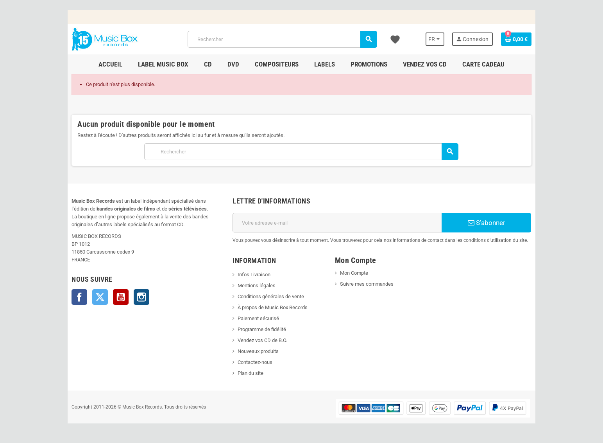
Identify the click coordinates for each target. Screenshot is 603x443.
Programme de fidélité (262, 329)
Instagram (141, 297)
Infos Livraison (254, 274)
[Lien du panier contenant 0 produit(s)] (517, 39)
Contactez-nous (255, 362)
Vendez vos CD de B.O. (262, 340)
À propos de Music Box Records (273, 307)
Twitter (99, 297)
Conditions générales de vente (271, 296)
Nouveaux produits (258, 351)
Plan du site (250, 373)
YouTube (120, 297)
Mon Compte (354, 273)
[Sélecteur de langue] (435, 39)
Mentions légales (257, 285)
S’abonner (487, 223)
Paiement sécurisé (258, 318)
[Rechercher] (282, 39)
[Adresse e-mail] (337, 222)
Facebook (79, 297)
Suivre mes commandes (367, 284)
